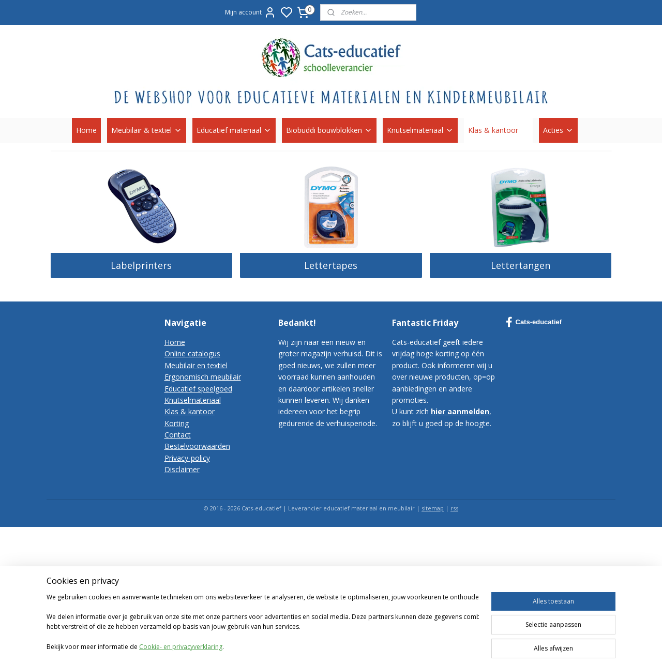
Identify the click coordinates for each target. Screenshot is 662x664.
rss (454, 508)
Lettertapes (330, 265)
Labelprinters (141, 265)
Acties (558, 130)
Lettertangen (520, 265)
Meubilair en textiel (196, 365)
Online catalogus (192, 353)
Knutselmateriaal (420, 130)
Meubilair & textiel (146, 130)
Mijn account (250, 12)
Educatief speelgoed (198, 389)
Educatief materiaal (234, 130)
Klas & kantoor (498, 130)
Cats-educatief (534, 322)
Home (86, 130)
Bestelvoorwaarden (197, 446)
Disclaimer (182, 469)
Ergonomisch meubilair (202, 377)
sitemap (433, 508)
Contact (177, 435)
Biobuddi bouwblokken (329, 130)
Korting (176, 423)
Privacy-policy (187, 458)
